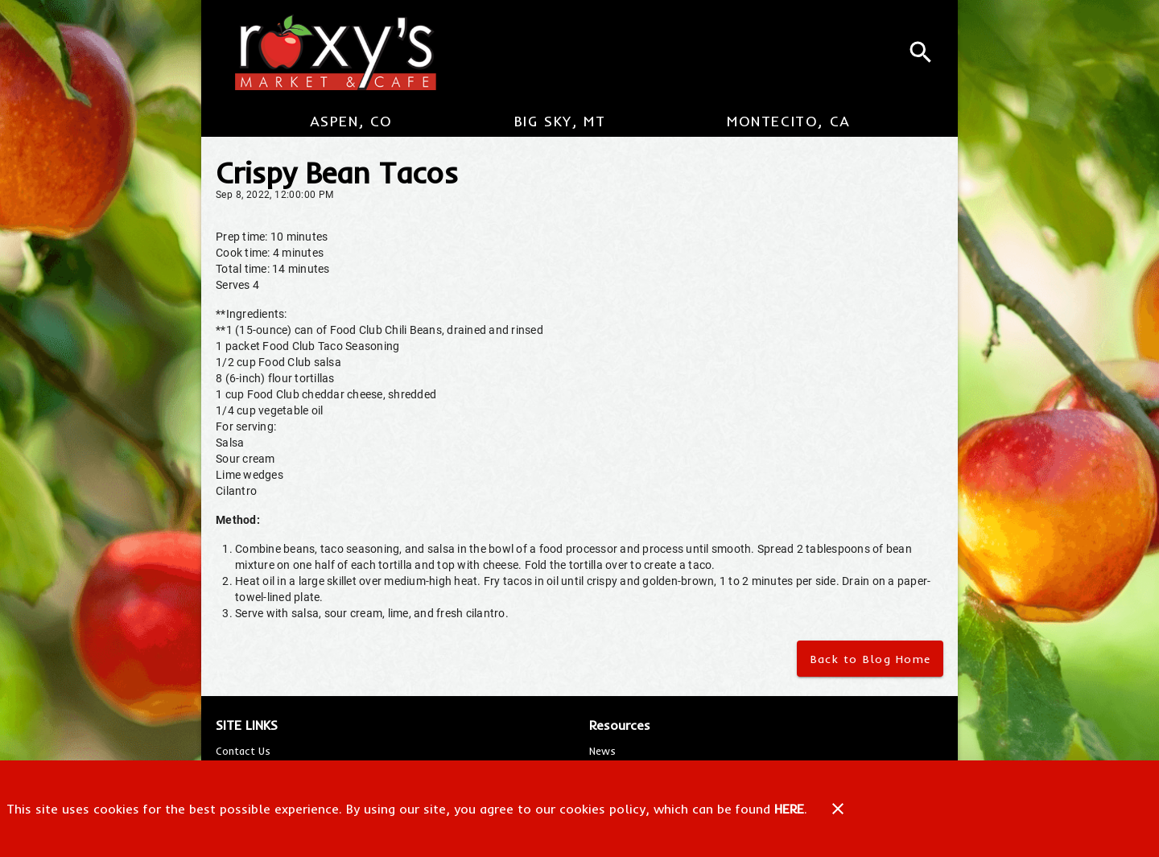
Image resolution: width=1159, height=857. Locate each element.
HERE (789, 809)
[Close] (837, 808)
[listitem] (243, 750)
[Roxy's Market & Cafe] (328, 52)
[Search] (920, 52)
